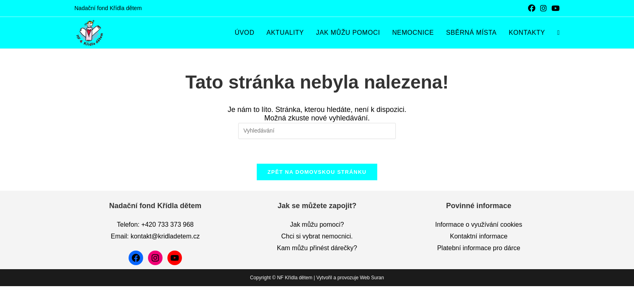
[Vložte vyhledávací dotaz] (317, 131)
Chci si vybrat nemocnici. (317, 241)
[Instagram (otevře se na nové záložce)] (543, 8)
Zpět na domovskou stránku (316, 172)
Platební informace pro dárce (478, 252)
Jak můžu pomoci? (317, 229)
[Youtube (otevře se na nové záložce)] (554, 8)
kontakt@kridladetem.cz (165, 241)
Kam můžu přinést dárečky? (317, 252)
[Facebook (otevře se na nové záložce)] (532, 8)
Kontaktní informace (478, 241)
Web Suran (372, 282)
